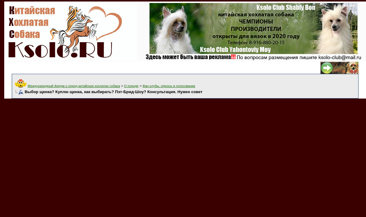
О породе (131, 86)
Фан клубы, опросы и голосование (169, 86)
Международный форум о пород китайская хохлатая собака (74, 86)
